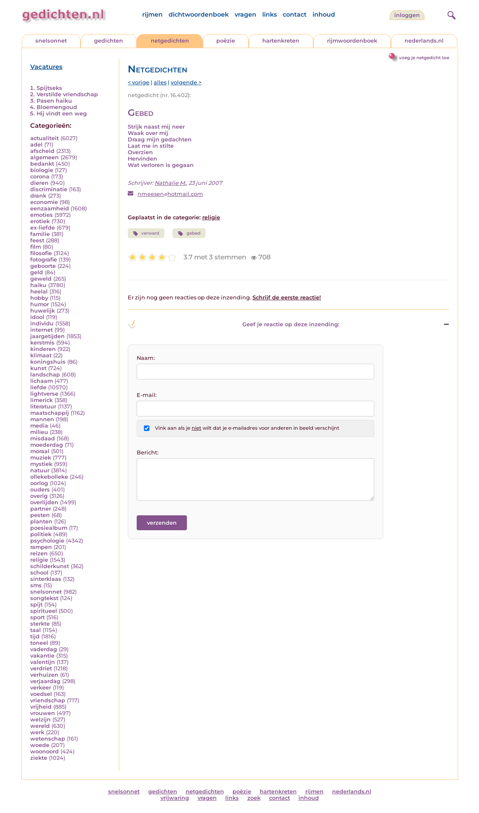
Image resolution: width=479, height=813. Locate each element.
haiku (38, 285)
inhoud (324, 14)
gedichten (108, 40)
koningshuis (48, 362)
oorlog (39, 483)
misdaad (42, 438)
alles (160, 82)
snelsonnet (51, 40)
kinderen (43, 349)
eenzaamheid (49, 208)
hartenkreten (280, 40)
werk (37, 732)
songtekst (44, 598)
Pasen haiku (54, 101)
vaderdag (43, 649)
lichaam (41, 381)
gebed (189, 233)
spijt (36, 604)
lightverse (44, 394)
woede (39, 745)
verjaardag (45, 681)
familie (40, 234)
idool (37, 317)
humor (39, 304)
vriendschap (47, 700)
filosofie (41, 253)
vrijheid (41, 707)
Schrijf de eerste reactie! (286, 297)
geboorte (43, 266)
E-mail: (147, 395)
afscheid (42, 151)
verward (146, 233)
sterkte (40, 624)
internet (41, 330)
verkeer (40, 687)
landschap (45, 374)
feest (37, 240)
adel (36, 144)
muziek (40, 457)
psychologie (47, 540)
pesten (40, 515)
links (269, 14)
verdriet (41, 668)
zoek (254, 798)
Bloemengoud (57, 107)
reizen (39, 553)
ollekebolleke (49, 477)
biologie (41, 170)
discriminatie (48, 189)
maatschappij (49, 413)
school (39, 572)
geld (36, 272)
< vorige (138, 82)
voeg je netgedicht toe (424, 57)
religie (39, 560)
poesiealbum (48, 528)
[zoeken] (450, 14)
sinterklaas (45, 579)
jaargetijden (47, 336)
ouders (40, 489)
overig (39, 496)
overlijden (44, 502)
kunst (38, 368)
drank (38, 195)
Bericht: (147, 452)
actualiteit (44, 138)
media (39, 425)
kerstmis (42, 342)
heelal (39, 291)
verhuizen (44, 675)
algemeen (44, 157)
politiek (41, 534)
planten (41, 521)
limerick (41, 400)
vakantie (42, 655)
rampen (41, 547)
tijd (35, 636)
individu (42, 323)
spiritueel (43, 611)
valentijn (42, 662)
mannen (42, 419)
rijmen (152, 14)
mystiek (41, 464)
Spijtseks (49, 88)
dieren (39, 183)
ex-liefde (42, 227)
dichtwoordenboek (199, 14)
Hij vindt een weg (62, 113)
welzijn (40, 719)
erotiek (40, 221)
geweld (41, 279)
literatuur (43, 406)
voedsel (41, 694)
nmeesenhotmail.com (170, 194)
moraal (39, 451)
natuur (39, 470)
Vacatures (46, 67)
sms (36, 585)
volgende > (186, 82)
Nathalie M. (170, 183)
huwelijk (42, 310)
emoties (41, 215)
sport (37, 617)
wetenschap (47, 738)
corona (39, 176)
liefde (38, 387)
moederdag (46, 445)
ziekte (38, 758)
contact (295, 14)
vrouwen (42, 713)
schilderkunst (49, 566)
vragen (245, 14)
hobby (39, 298)
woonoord (44, 751)
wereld (40, 726)
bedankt (42, 164)
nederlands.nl (424, 40)
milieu (39, 432)
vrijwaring (175, 798)
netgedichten (170, 40)
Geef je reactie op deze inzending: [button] (233, 324)
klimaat (41, 355)
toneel (39, 643)
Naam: (146, 358)
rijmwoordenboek (352, 40)
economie (44, 202)
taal (35, 630)
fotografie (43, 259)
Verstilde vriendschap (67, 94)
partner (40, 509)
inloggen (407, 15)
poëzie (225, 40)
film (35, 247)
